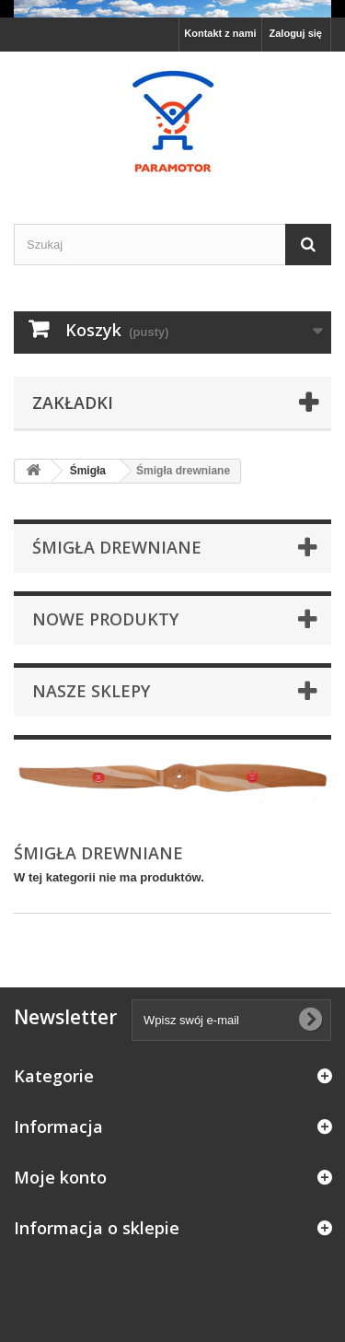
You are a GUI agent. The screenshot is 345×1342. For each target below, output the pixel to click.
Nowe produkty (105, 619)
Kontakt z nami (220, 33)
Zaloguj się (296, 33)
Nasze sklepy (91, 691)
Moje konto (60, 1177)
